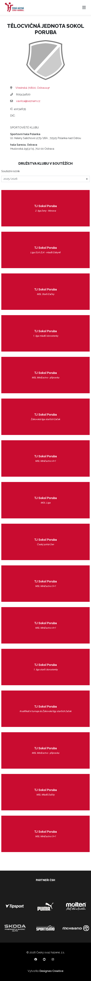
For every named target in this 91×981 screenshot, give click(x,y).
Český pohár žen (45, 544)
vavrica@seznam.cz (28, 101)
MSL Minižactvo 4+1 (45, 461)
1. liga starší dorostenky (45, 669)
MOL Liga (46, 502)
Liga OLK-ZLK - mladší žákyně (45, 252)
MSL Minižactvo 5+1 (45, 586)
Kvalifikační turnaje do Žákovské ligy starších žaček (46, 711)
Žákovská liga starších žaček (45, 419)
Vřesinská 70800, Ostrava (32, 87)
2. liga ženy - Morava (45, 210)
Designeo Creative (51, 971)
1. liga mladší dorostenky (45, 336)
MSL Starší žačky (45, 294)
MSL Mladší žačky (45, 794)
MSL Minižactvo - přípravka (45, 377)
